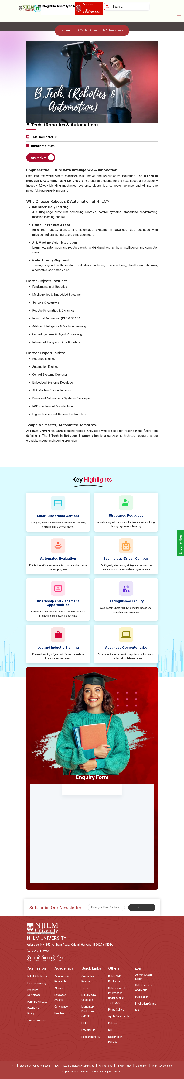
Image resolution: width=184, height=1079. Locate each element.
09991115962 (40, 950)
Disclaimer (141, 1065)
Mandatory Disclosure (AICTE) (87, 1011)
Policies (112, 1023)
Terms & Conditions (162, 1065)
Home (65, 30)
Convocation (61, 1006)
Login (138, 968)
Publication (141, 996)
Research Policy (90, 1036)
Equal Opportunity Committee (78, 1065)
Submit (142, 907)
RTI (110, 1029)
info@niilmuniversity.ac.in (58, 8)
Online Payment (36, 1020)
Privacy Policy (124, 1065)
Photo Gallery (116, 1009)
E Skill (84, 1023)
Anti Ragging (105, 1065)
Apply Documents (118, 1016)
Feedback (60, 1013)
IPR (137, 1010)
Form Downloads (37, 1001)
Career (85, 988)
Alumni (58, 988)
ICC (57, 1065)
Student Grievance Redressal (35, 1065)
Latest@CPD (89, 1029)
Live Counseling (36, 983)
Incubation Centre (145, 1003)
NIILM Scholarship (37, 976)
